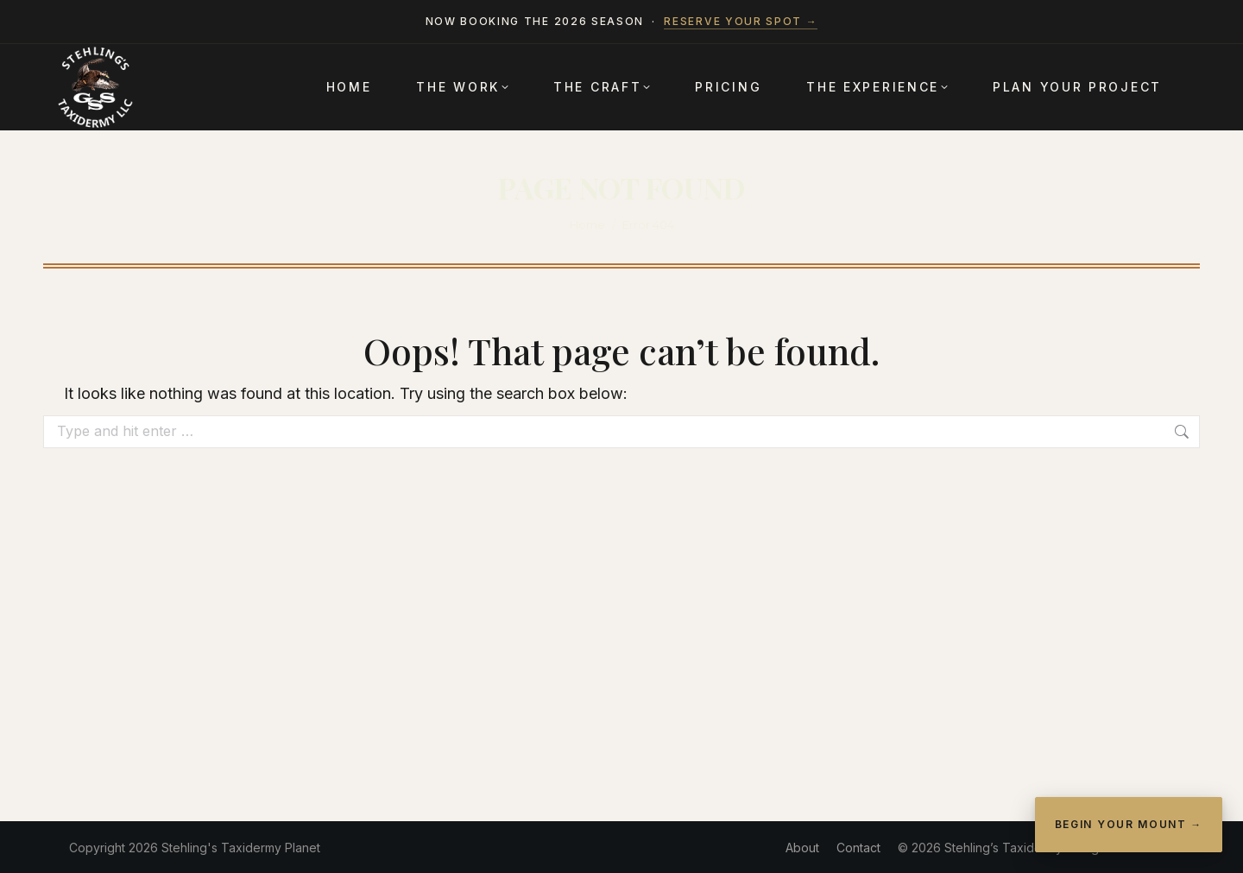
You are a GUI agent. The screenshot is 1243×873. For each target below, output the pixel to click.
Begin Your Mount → (1128, 824)
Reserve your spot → (740, 21)
